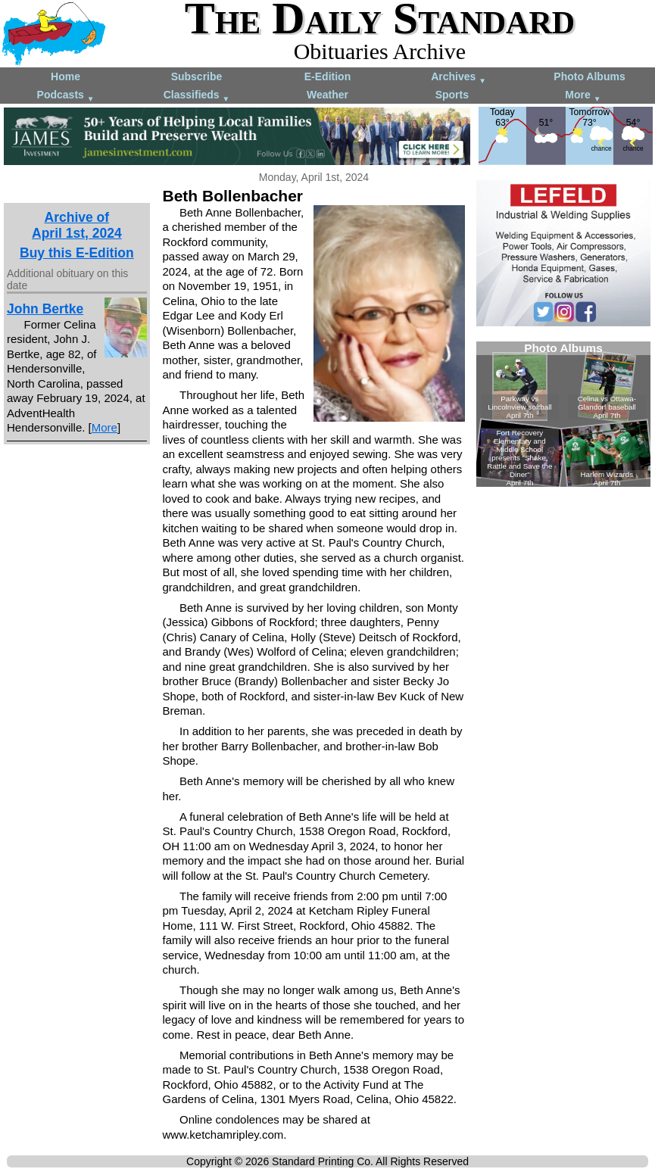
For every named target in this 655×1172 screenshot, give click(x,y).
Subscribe (197, 76)
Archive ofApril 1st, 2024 (77, 225)
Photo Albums (589, 76)
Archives (458, 77)
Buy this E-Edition (77, 252)
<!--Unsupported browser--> (563, 414)
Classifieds (197, 96)
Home (65, 76)
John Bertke (45, 308)
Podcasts (66, 96)
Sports (452, 95)
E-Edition (327, 76)
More (582, 96)
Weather (327, 95)
